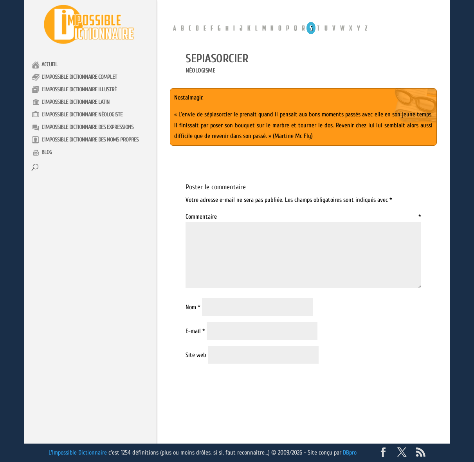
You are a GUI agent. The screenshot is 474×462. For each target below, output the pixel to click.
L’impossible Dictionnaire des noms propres (90, 139)
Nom (193, 307)
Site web (196, 355)
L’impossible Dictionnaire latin (75, 102)
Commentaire (303, 216)
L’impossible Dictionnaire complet (79, 77)
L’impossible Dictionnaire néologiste (82, 114)
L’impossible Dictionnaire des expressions (87, 127)
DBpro (350, 452)
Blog (46, 152)
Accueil (49, 64)
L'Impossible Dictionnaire (78, 452)
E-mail (195, 331)
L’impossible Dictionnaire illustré (79, 89)
